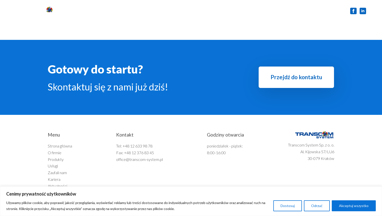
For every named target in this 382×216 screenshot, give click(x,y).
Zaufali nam (201, 10)
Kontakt (282, 10)
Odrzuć (317, 206)
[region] (191, 201)
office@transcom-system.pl (139, 159)
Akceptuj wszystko (354, 206)
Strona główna (91, 10)
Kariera (228, 10)
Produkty (147, 10)
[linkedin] (363, 11)
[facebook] (353, 11)
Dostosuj (288, 206)
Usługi (171, 10)
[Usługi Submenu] (181, 11)
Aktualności (255, 10)
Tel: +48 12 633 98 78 (134, 146)
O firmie (121, 10)
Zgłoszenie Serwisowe (318, 10)
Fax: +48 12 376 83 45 (135, 152)
